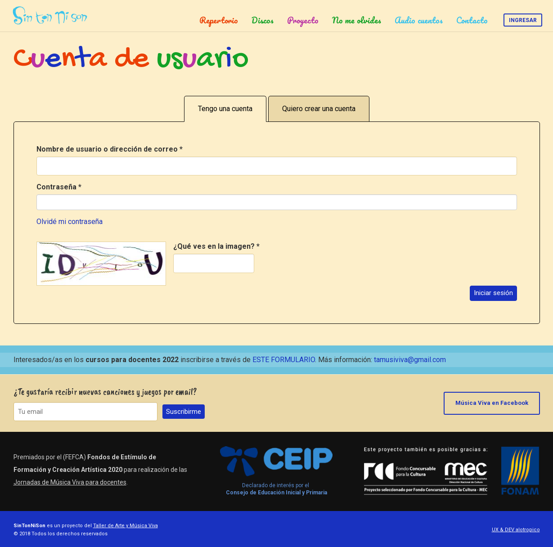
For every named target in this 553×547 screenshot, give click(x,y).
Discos (263, 20)
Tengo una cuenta (225, 108)
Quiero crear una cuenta (318, 108)
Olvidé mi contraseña (69, 221)
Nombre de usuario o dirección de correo (109, 149)
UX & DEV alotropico (516, 530)
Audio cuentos (419, 20)
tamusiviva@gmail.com (410, 359)
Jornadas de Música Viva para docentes (69, 482)
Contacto (472, 20)
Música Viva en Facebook (491, 402)
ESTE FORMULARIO (283, 359)
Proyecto (303, 20)
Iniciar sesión (493, 293)
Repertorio (218, 20)
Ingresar (523, 20)
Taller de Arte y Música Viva (125, 526)
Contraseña (58, 187)
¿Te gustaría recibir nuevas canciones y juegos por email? (105, 391)
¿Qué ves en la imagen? (216, 246)
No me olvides (356, 20)
